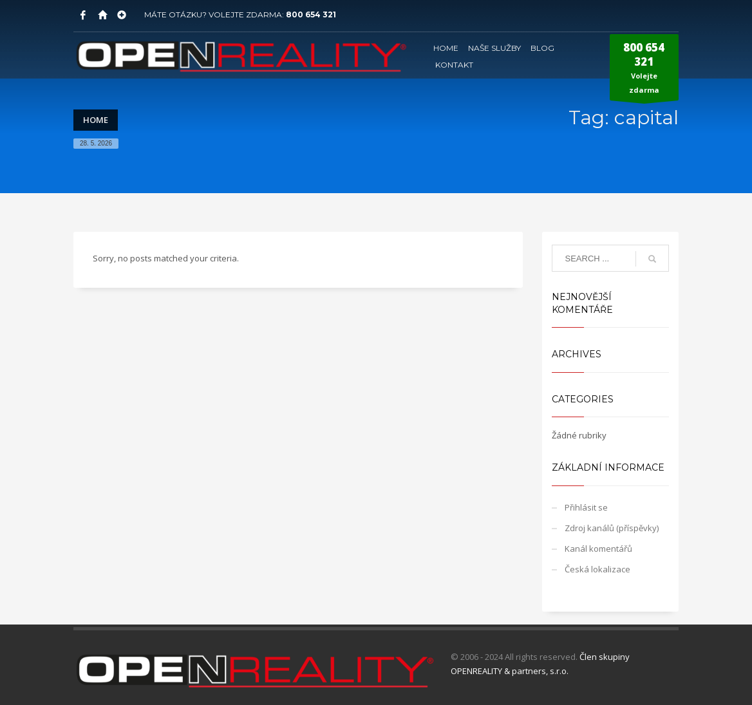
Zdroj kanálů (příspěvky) (612, 528)
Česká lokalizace (597, 569)
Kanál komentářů (598, 548)
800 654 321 (311, 14)
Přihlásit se (586, 507)
